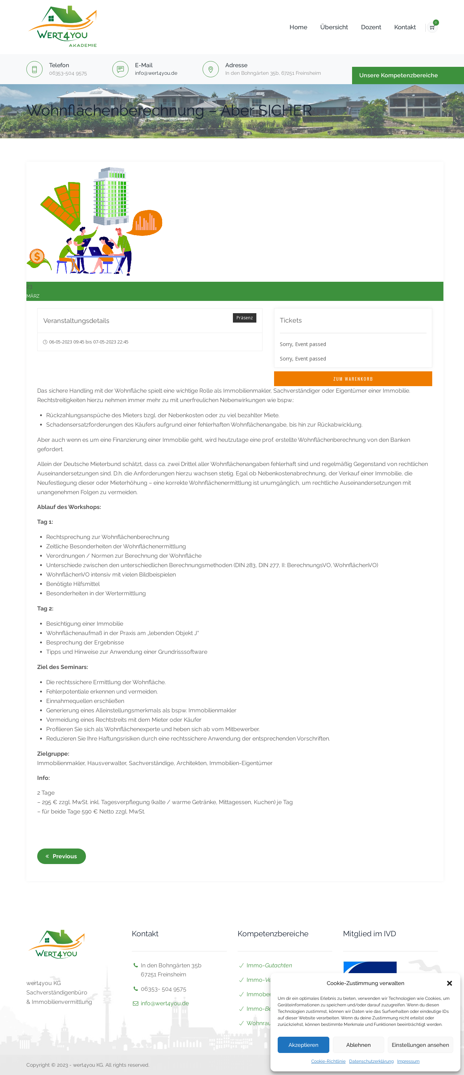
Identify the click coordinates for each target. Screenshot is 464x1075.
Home (288, 27)
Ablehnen (358, 1045)
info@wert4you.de (156, 73)
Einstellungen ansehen (420, 1045)
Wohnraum (262, 1023)
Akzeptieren (303, 1045)
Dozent (361, 27)
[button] (449, 983)
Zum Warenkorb (353, 379)
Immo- (269, 965)
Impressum (408, 1061)
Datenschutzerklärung (371, 1061)
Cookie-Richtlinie (328, 1061)
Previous (60, 856)
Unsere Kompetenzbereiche (398, 75)
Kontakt (395, 27)
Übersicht (324, 27)
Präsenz (245, 318)
